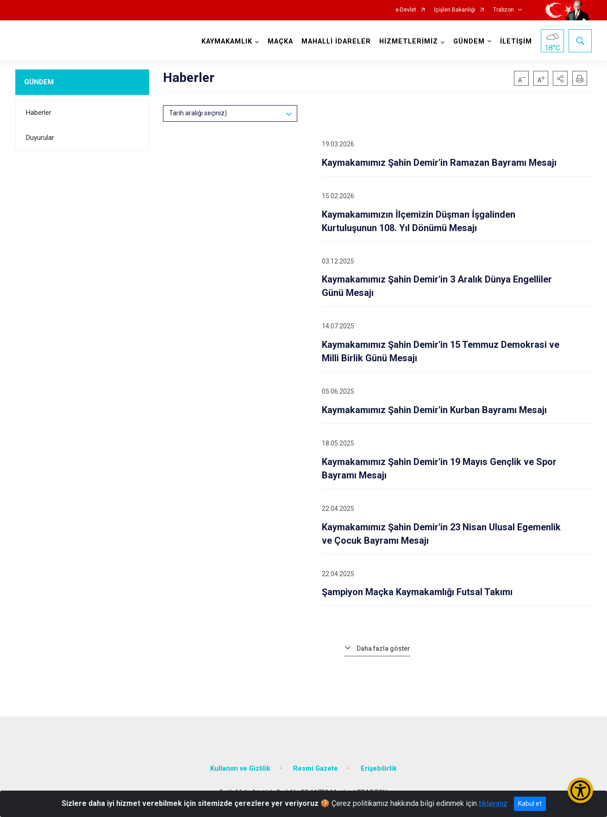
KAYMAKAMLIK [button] (226, 41)
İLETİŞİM (516, 41)
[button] (560, 78)
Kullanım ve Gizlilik (240, 769)
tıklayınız (493, 803)
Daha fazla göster (383, 648)
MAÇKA (280, 41)
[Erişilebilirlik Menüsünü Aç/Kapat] (580, 790)
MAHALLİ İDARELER (336, 41)
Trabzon (503, 10)
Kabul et (530, 803)
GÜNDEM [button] (469, 41)
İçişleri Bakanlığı (455, 10)
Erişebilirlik (379, 769)
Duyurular (40, 137)
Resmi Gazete (315, 769)
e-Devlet (405, 10)
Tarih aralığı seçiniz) (198, 113)
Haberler (38, 112)
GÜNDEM (39, 82)
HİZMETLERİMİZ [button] (408, 41)
